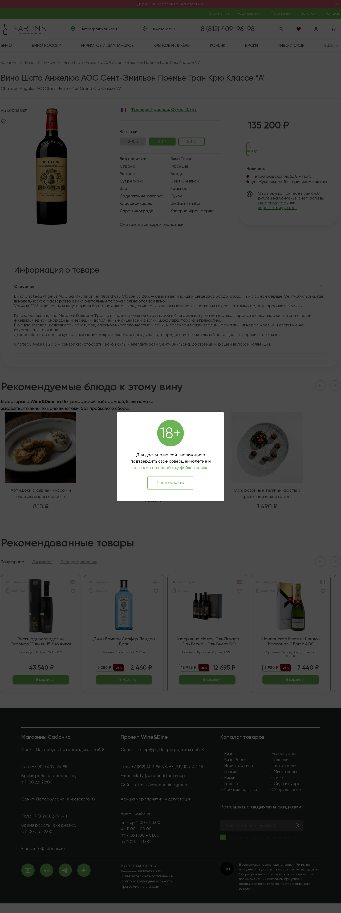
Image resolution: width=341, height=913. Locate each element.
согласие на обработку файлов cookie (170, 467)
